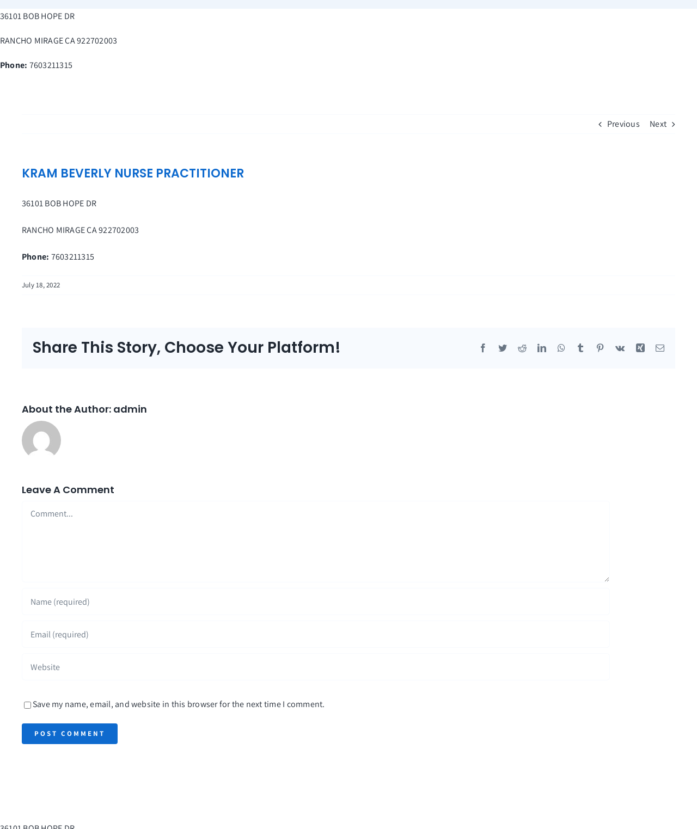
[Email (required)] (316, 634)
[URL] (316, 666)
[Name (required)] (316, 601)
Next (658, 124)
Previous (623, 124)
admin (130, 409)
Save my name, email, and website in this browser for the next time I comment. (179, 704)
